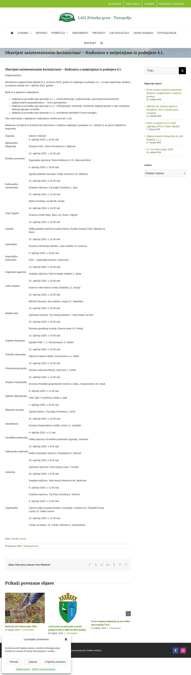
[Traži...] (161, 70)
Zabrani (33, 661)
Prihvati (13, 661)
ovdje (69, 118)
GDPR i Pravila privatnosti (43, 669)
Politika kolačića (23, 669)
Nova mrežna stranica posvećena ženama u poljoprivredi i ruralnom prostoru (164, 93)
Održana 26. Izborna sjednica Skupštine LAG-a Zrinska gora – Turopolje (163, 109)
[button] (66, 639)
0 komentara (28, 630)
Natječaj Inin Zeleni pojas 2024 (21, 626)
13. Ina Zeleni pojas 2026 (159, 149)
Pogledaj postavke (55, 661)
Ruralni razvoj (18, 538)
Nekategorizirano (31, 546)
